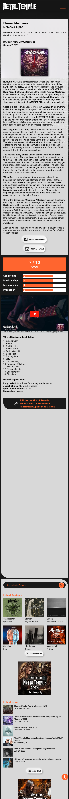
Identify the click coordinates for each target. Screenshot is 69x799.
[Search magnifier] (61, 585)
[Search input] (32, 585)
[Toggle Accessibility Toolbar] (64, 776)
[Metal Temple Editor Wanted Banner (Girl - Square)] (34, 694)
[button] (34, 314)
